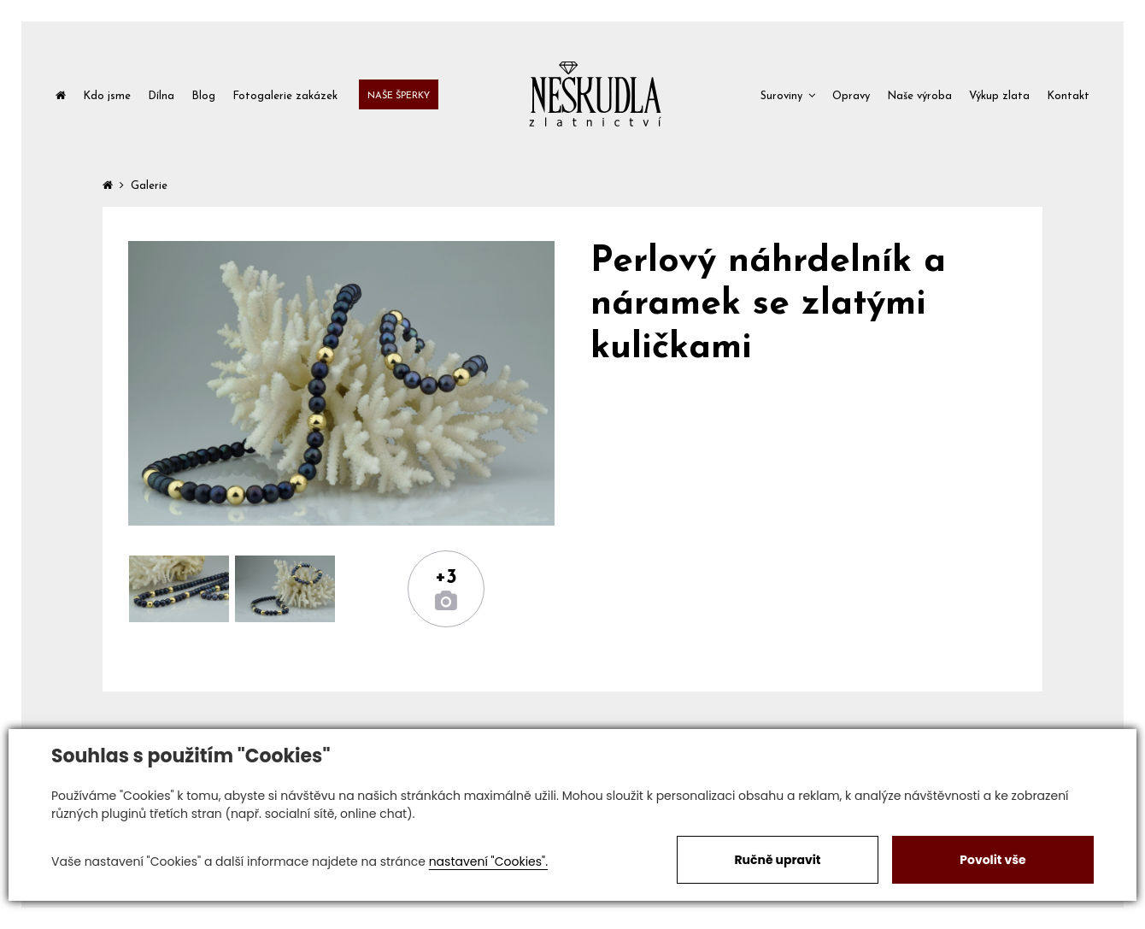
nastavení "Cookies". (488, 861)
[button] (788, 94)
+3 (446, 577)
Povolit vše (992, 859)
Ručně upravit (777, 859)
